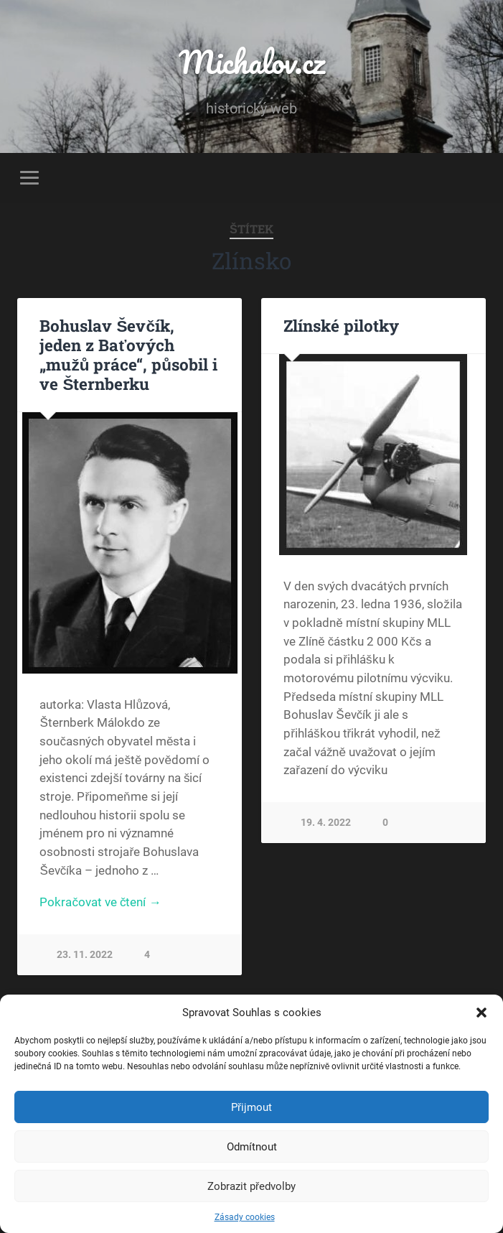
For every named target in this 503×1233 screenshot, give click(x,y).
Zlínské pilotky (341, 325)
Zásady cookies (245, 1217)
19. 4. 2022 (326, 822)
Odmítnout (252, 1146)
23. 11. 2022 (85, 955)
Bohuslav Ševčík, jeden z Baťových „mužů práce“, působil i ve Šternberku (128, 354)
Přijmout (251, 1107)
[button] (481, 1012)
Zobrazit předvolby (251, 1186)
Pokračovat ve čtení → (100, 902)
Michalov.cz (252, 61)
